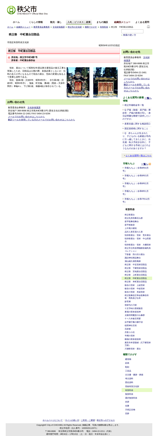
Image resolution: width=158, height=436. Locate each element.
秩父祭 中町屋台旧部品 (136, 278)
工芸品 (128, 371)
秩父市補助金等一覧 (134, 105)
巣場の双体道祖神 (133, 312)
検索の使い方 (129, 35)
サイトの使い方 (143, 2)
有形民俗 (104, 27)
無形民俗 (129, 394)
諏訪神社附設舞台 (133, 258)
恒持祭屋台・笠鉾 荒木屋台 (138, 235)
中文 (21, 17)
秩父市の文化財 (75, 27)
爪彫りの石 (130, 332)
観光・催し (56, 22)
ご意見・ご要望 (88, 420)
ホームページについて (53, 420)
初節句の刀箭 (131, 305)
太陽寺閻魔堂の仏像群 (135, 315)
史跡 (127, 402)
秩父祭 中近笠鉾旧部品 (136, 264)
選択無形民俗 (131, 398)
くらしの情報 (36, 22)
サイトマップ (128, 2)
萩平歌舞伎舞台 (132, 221)
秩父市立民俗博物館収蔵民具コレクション (138, 249)
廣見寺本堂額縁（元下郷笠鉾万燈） (138, 343)
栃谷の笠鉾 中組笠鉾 (135, 288)
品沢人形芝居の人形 (134, 232)
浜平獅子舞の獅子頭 (134, 322)
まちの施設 (102, 22)
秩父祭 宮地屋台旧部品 (136, 271)
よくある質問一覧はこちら (138, 155)
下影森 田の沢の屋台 (135, 254)
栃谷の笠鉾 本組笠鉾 (135, 292)
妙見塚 (128, 301)
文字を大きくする (14, 2)
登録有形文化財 (132, 386)
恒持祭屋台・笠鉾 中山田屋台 (138, 239)
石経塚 (128, 329)
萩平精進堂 (130, 225)
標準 (55, 2)
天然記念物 (130, 409)
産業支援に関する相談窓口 (137, 123)
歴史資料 (129, 382)
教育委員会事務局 (41, 27)
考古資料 (129, 378)
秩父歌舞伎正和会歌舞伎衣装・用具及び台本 (137, 296)
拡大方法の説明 (31, 2)
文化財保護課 (59, 27)
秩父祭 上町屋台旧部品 (136, 275)
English (10, 17)
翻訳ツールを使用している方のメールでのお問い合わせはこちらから (41, 119)
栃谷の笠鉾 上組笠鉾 (135, 285)
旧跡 (127, 413)
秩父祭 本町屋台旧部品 (136, 281)
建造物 (128, 359)
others (41, 17)
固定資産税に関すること (136, 128)
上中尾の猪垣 (131, 228)
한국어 (31, 17)
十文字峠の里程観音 (134, 308)
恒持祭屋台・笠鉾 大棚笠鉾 (138, 245)
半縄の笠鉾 (130, 335)
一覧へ (148, 98)
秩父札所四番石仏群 (134, 218)
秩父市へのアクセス (106, 420)
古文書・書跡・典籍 (134, 375)
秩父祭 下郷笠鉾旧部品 (136, 268)
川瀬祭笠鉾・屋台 (133, 349)
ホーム (16, 22)
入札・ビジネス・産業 (79, 22)
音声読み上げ (113, 2)
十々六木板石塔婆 (133, 318)
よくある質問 (142, 22)
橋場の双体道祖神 (133, 339)
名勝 (127, 406)
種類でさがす (91, 27)
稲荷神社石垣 (131, 325)
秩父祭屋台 (130, 215)
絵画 (127, 363)
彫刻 (127, 367)
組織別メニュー (122, 22)
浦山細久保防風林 (133, 261)
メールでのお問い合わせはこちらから (26, 116)
